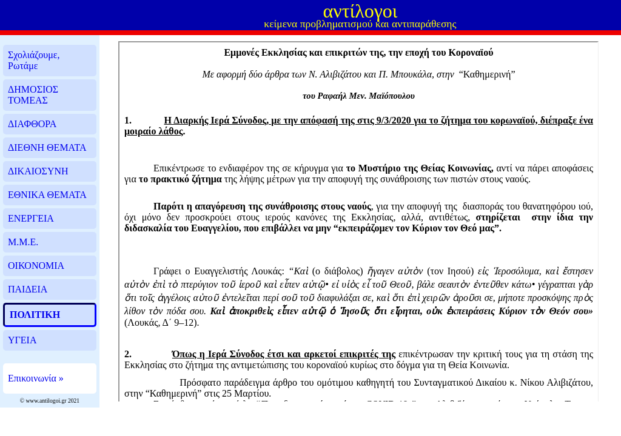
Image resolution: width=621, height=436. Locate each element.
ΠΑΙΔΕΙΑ (27, 289)
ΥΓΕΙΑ (22, 340)
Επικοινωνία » (36, 378)
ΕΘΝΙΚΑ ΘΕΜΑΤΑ (47, 195)
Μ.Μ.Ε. (23, 242)
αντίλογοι (360, 11)
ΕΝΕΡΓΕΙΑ (31, 218)
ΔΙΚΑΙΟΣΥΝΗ (38, 171)
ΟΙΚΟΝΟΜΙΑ (36, 265)
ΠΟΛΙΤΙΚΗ (35, 314)
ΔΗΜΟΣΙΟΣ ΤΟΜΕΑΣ (33, 94)
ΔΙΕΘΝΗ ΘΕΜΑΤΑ (47, 147)
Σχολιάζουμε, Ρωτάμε (34, 60)
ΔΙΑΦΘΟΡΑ (32, 124)
